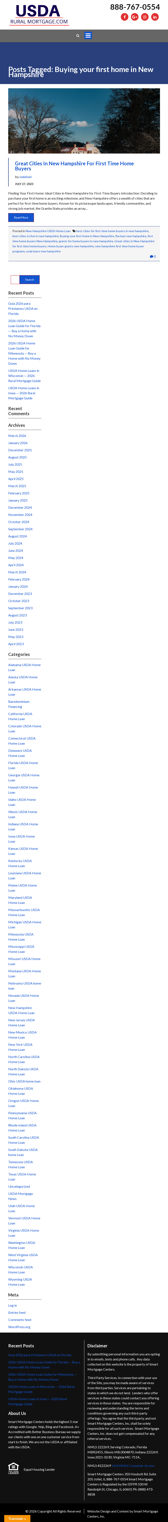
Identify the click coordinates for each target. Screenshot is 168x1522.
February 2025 (19, 493)
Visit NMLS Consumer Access (133, 1466)
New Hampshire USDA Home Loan (48, 231)
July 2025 (15, 464)
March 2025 (17, 486)
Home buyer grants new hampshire (71, 246)
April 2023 (16, 644)
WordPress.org (19, 1327)
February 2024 (19, 579)
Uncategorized (19, 1186)
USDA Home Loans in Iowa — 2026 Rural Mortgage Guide (23, 393)
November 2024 (20, 515)
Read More (21, 217)
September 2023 (20, 608)
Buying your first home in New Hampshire (87, 236)
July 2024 (15, 543)
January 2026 (18, 443)
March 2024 (17, 572)
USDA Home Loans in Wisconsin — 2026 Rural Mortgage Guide (24, 376)
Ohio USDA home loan (24, 1081)
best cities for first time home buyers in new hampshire (112, 231)
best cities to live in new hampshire (35, 236)
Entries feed (17, 1312)
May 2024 (15, 558)
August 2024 (17, 536)
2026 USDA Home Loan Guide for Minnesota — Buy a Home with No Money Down (24, 353)
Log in (12, 1305)
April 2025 (16, 479)
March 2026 (17, 436)
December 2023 (20, 594)
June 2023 (15, 629)
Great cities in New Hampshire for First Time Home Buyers (74, 165)
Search (29, 279)
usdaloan (25, 177)
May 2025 (15, 471)
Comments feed (19, 1320)
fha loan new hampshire (130, 236)
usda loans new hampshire (43, 251)
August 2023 (17, 615)
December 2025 (20, 450)
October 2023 (18, 601)
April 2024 (16, 565)
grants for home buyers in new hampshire (86, 241)
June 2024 (15, 550)
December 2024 (20, 507)
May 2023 (15, 637)
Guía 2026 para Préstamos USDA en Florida (23, 308)
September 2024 (20, 529)
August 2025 (17, 457)
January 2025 (18, 500)
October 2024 (18, 522)
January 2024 (18, 586)
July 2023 (15, 622)
